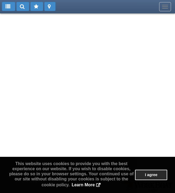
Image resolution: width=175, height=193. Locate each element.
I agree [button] (151, 175)
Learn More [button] (83, 185)
